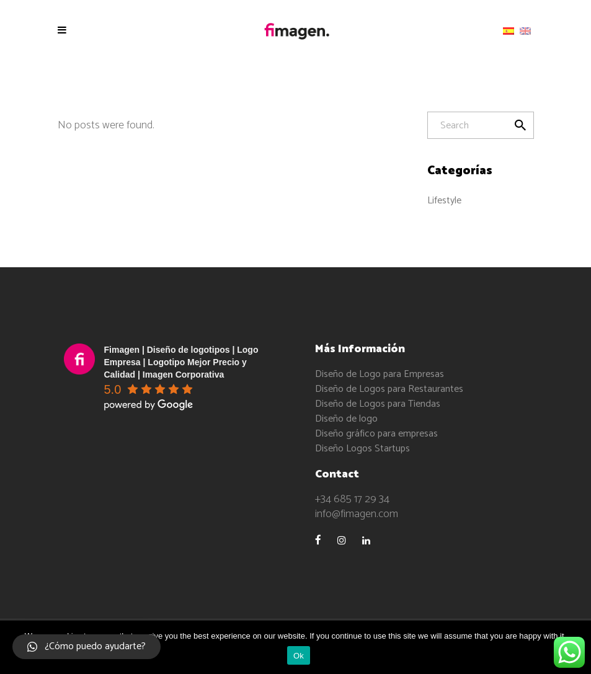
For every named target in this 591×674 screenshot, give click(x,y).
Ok (298, 655)
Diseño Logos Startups (362, 448)
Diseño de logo (346, 418)
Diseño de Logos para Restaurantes (389, 389)
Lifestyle (444, 200)
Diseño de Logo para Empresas (379, 374)
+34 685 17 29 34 (352, 499)
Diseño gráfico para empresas (376, 433)
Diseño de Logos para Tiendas (377, 404)
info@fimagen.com (356, 514)
